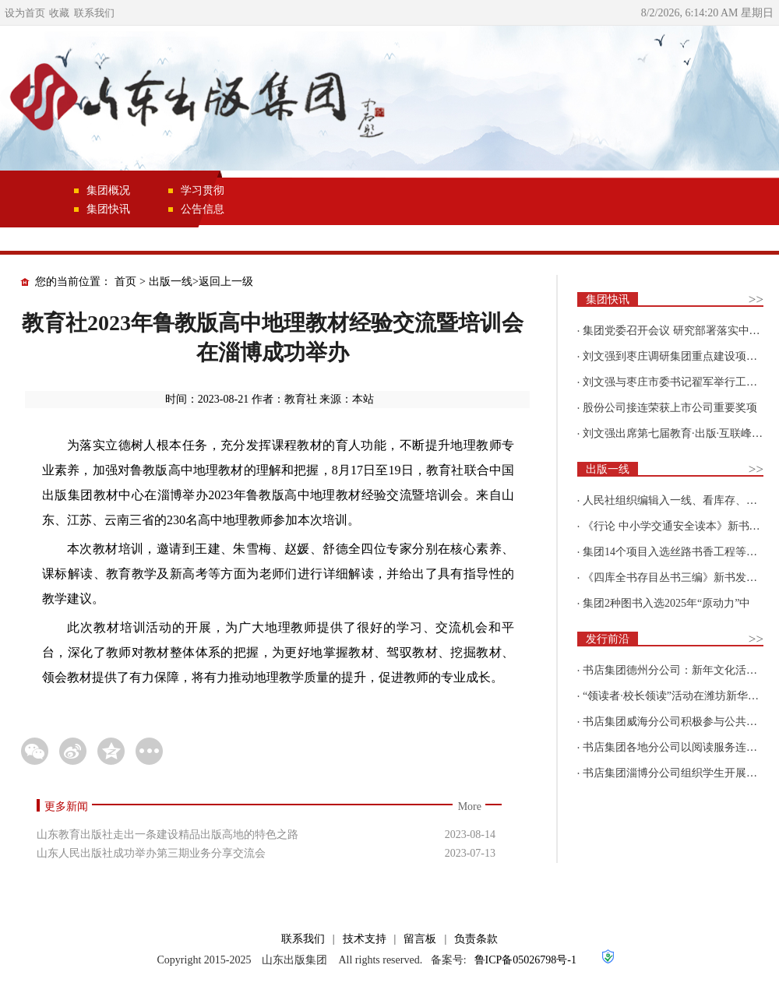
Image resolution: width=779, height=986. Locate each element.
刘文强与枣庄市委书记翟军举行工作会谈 (681, 382)
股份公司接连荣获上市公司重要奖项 (670, 408)
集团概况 (108, 190)
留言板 (420, 939)
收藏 (59, 13)
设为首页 (25, 13)
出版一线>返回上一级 (201, 281)
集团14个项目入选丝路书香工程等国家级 (681, 552)
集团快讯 (108, 209)
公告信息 (202, 209)
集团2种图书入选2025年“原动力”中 (666, 603)
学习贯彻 (202, 190)
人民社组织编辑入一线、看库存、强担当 (681, 500)
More (469, 806)
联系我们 (94, 13)
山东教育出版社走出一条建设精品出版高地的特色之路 (167, 834)
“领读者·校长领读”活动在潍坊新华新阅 (676, 696)
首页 (125, 281)
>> (756, 299)
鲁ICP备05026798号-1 (525, 960)
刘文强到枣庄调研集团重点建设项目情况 (681, 356)
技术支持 (364, 939)
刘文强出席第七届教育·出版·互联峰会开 (678, 433)
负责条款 (476, 939)
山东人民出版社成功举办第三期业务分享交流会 (151, 853)
